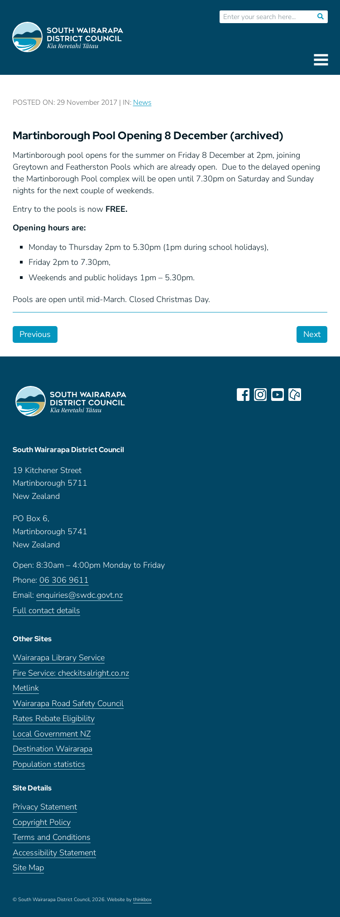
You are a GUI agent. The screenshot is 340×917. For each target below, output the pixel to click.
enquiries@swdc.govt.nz (79, 595)
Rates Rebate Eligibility (54, 718)
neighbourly (294, 394)
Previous (35, 334)
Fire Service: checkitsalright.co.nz (71, 673)
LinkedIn (312, 394)
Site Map (28, 868)
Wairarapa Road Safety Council (68, 703)
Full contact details (46, 610)
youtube (277, 394)
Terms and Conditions (52, 837)
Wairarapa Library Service (59, 658)
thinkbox (142, 900)
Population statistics (49, 764)
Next (312, 334)
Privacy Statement (45, 807)
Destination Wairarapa (52, 749)
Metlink (26, 688)
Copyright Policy (42, 822)
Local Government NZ (52, 734)
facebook (243, 394)
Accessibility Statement (54, 853)
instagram (260, 394)
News (142, 102)
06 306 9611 (64, 580)
